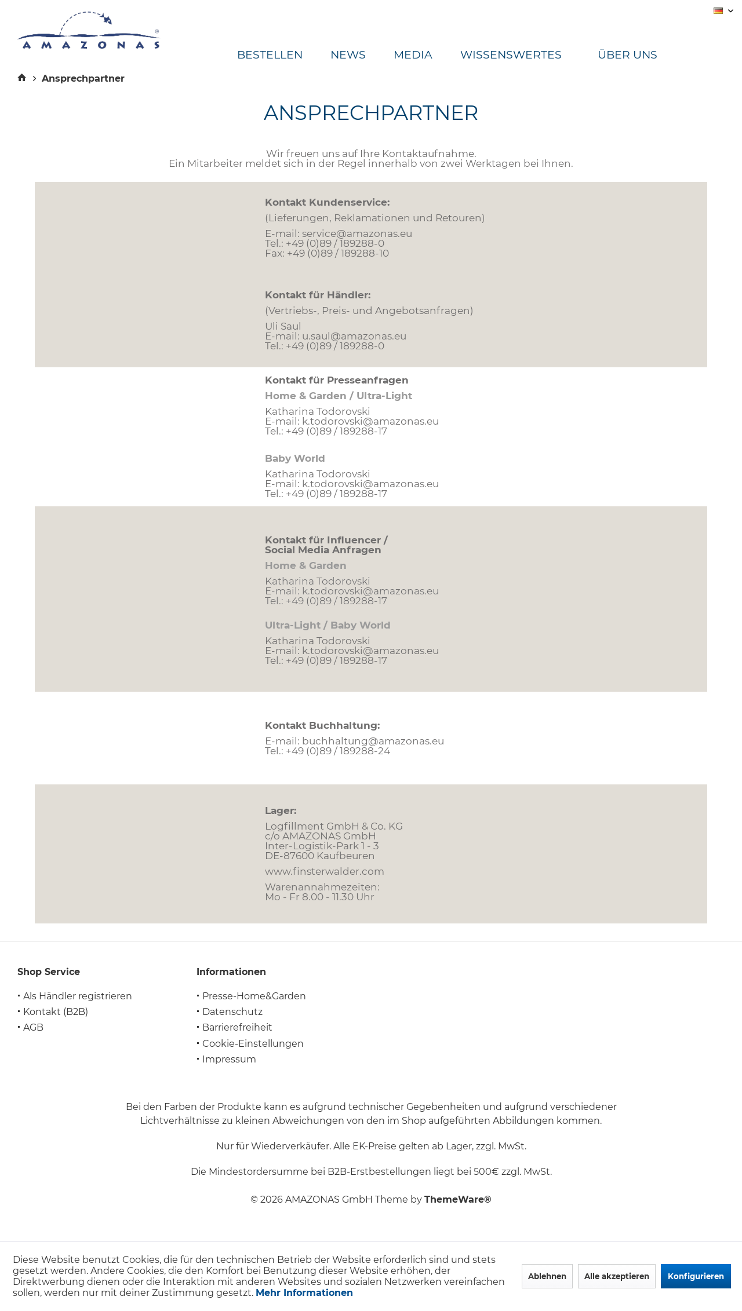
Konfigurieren (696, 1276)
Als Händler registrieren (77, 996)
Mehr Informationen (304, 1292)
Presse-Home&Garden (254, 996)
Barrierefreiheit (237, 1027)
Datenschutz (232, 1011)
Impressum (229, 1059)
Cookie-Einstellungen (253, 1043)
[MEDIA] (427, 55)
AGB (33, 1027)
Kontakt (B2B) (55, 1011)
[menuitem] (283, 55)
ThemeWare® (458, 1199)
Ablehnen (547, 1276)
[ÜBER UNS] (637, 55)
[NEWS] (362, 55)
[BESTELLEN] (283, 55)
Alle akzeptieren (616, 1276)
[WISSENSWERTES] (525, 55)
